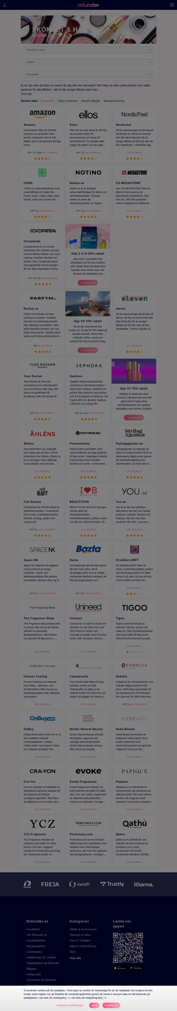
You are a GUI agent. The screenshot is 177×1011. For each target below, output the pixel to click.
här (69, 997)
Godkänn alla (111, 1005)
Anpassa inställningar (70, 1005)
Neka (94, 1005)
